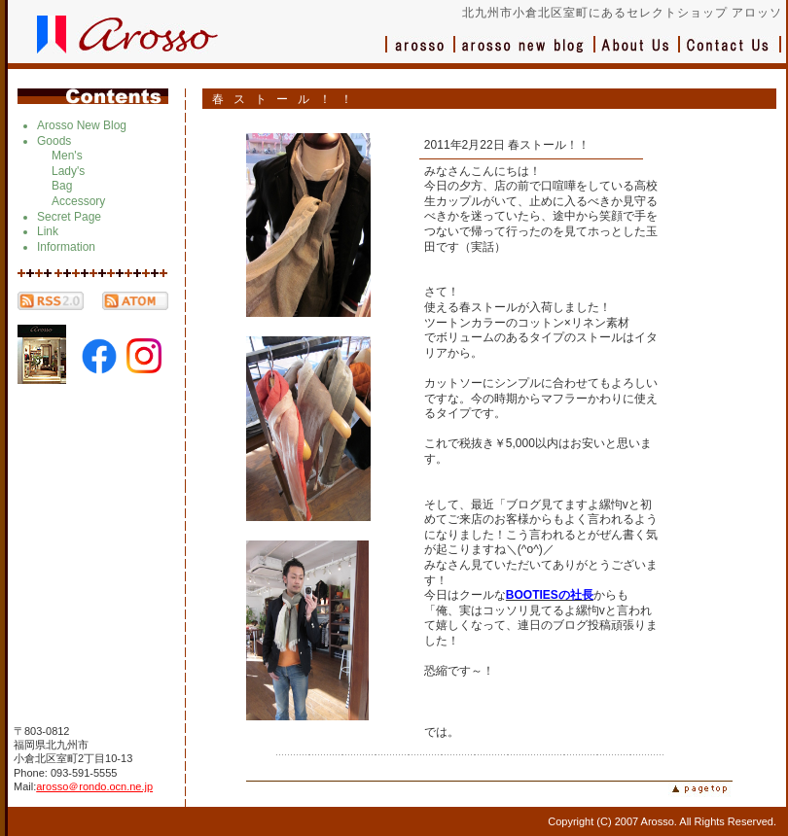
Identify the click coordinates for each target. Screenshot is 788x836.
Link (47, 231)
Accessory (78, 201)
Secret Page (69, 217)
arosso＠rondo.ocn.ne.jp (94, 786)
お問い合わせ (730, 54)
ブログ (525, 54)
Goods (54, 141)
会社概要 (637, 54)
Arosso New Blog (81, 125)
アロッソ (420, 54)
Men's (67, 155)
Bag (62, 185)
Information (66, 247)
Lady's (68, 171)
